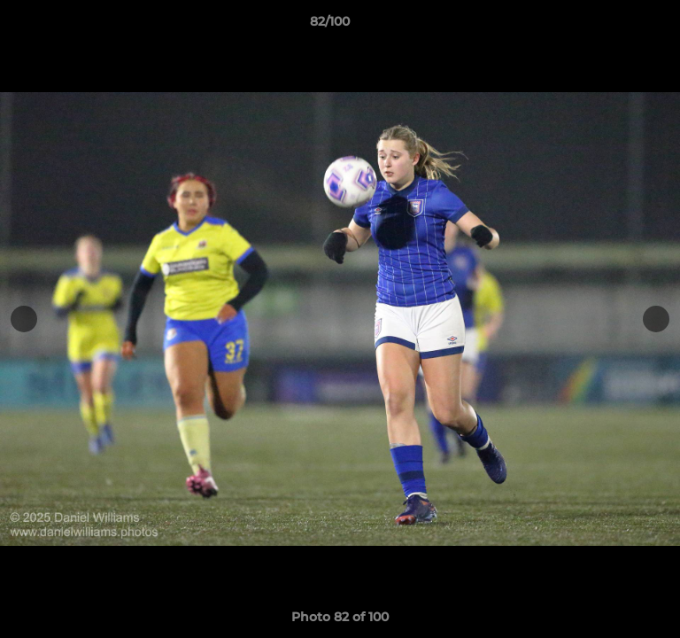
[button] (616, 26)
